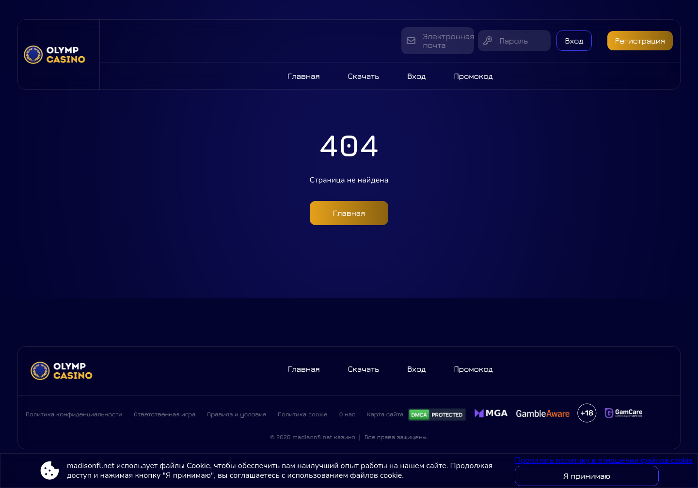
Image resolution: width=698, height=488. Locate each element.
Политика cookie (303, 414)
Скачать (363, 76)
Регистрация (640, 40)
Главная (303, 76)
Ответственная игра (164, 414)
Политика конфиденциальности (74, 414)
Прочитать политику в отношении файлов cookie (604, 460)
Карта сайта (385, 414)
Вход (574, 40)
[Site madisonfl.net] (58, 54)
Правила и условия (236, 414)
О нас (347, 414)
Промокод (473, 76)
